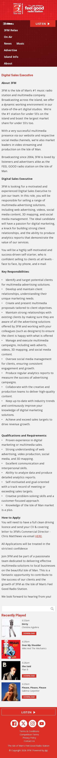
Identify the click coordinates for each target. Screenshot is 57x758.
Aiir (46, 750)
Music (20, 43)
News (8, 43)
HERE (38, 536)
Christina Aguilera (30, 627)
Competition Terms (29, 734)
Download (29, 633)
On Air (8, 37)
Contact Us (29, 741)
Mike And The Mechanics (34, 648)
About (8, 63)
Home (8, 23)
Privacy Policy (29, 737)
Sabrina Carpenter (31, 690)
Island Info (11, 57)
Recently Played (14, 615)
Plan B (25, 669)
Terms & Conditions (29, 731)
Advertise (10, 50)
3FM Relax (11, 30)
